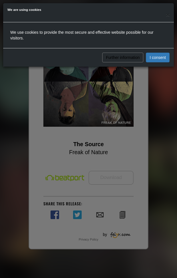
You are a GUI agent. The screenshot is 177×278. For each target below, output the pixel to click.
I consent (158, 57)
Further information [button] (123, 57)
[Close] (168, 15)
